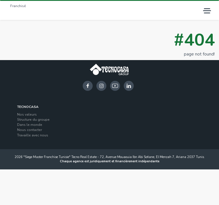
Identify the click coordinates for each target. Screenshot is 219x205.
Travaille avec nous (32, 135)
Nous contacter (29, 130)
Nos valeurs (27, 114)
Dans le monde (29, 124)
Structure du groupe (33, 119)
